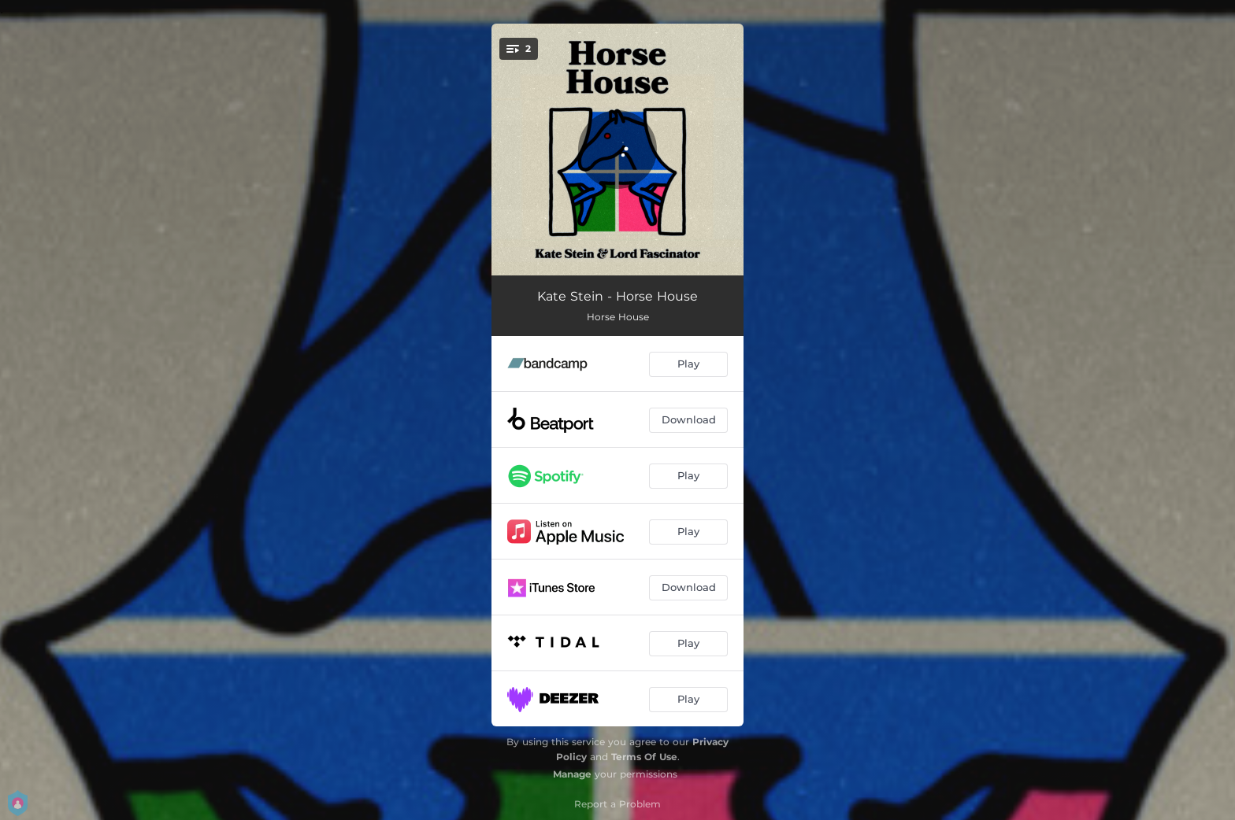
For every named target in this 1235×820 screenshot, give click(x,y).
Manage (572, 774)
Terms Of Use (644, 757)
